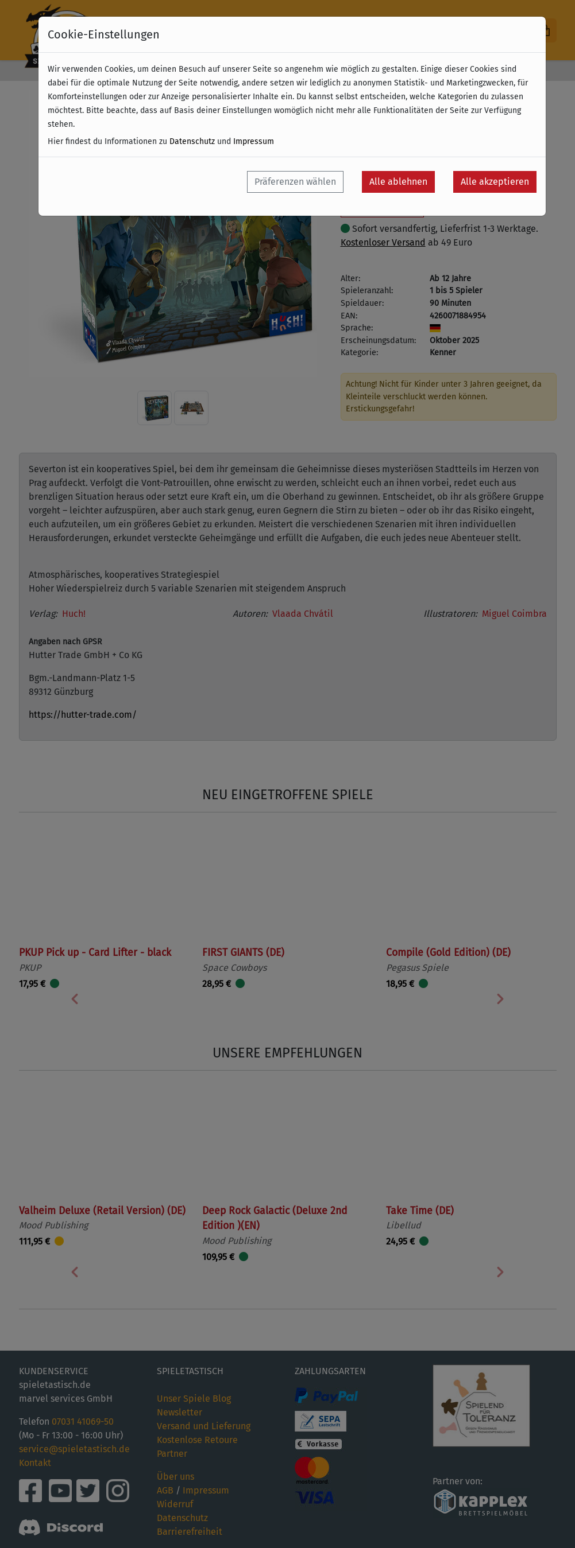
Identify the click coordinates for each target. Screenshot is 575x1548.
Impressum (253, 141)
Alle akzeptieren (495, 181)
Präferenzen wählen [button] (295, 181)
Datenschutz (192, 141)
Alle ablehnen (398, 181)
